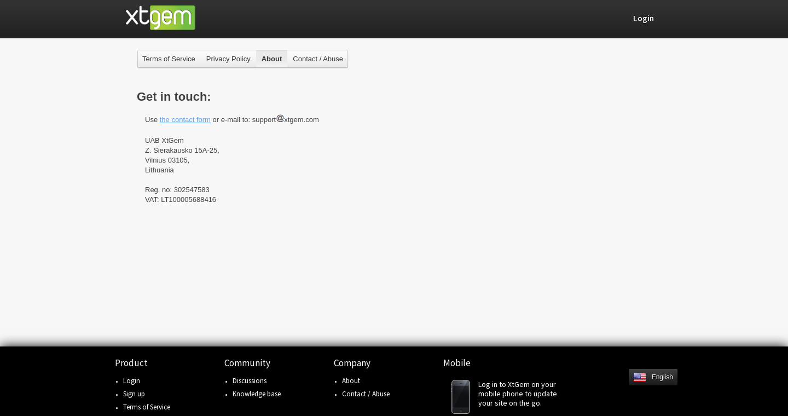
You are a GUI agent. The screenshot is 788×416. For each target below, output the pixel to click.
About (351, 380)
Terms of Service (168, 59)
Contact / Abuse (318, 59)
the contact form (185, 119)
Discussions (249, 380)
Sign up (134, 393)
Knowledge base (257, 393)
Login (131, 380)
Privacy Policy (228, 59)
